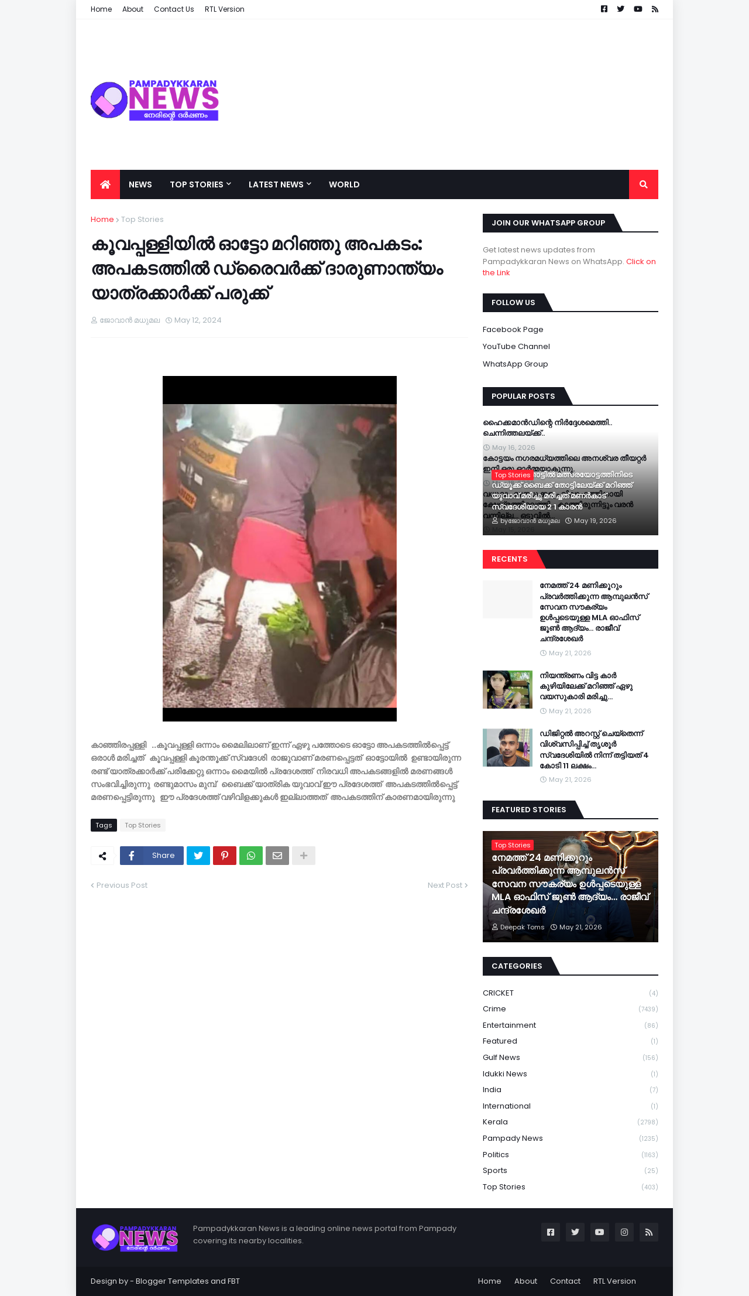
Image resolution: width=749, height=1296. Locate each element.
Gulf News (570, 1058)
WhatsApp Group (515, 364)
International (570, 1106)
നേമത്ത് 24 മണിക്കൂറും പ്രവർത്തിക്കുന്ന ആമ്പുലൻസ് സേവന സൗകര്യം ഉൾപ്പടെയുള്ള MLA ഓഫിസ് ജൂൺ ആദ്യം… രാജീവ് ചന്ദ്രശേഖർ (594, 612)
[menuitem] (105, 184)
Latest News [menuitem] (276, 184)
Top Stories (142, 219)
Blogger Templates (172, 1281)
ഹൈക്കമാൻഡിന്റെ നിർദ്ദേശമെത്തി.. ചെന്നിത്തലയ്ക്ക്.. (547, 428)
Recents (510, 559)
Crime (570, 1009)
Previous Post (122, 885)
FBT (234, 1281)
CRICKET (570, 993)
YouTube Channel (516, 346)
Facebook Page (513, 329)
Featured (570, 1041)
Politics (570, 1155)
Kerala (570, 1122)
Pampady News (570, 1139)
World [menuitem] (344, 184)
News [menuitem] (140, 184)
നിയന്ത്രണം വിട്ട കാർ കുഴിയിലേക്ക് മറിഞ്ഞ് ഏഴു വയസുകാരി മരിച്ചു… (586, 686)
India (570, 1090)
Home (102, 219)
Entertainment (570, 1026)
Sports (570, 1171)
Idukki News (570, 1074)
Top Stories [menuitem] (197, 184)
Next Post (445, 885)
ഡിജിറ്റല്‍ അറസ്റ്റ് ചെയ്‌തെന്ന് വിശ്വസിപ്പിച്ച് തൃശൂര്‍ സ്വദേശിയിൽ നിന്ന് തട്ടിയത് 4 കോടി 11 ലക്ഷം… (594, 750)
